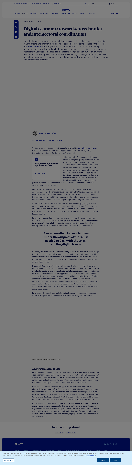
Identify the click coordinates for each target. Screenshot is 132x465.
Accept (103, 460)
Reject (115, 460)
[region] (66, 458)
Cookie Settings (8, 460)
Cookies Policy (91, 455)
